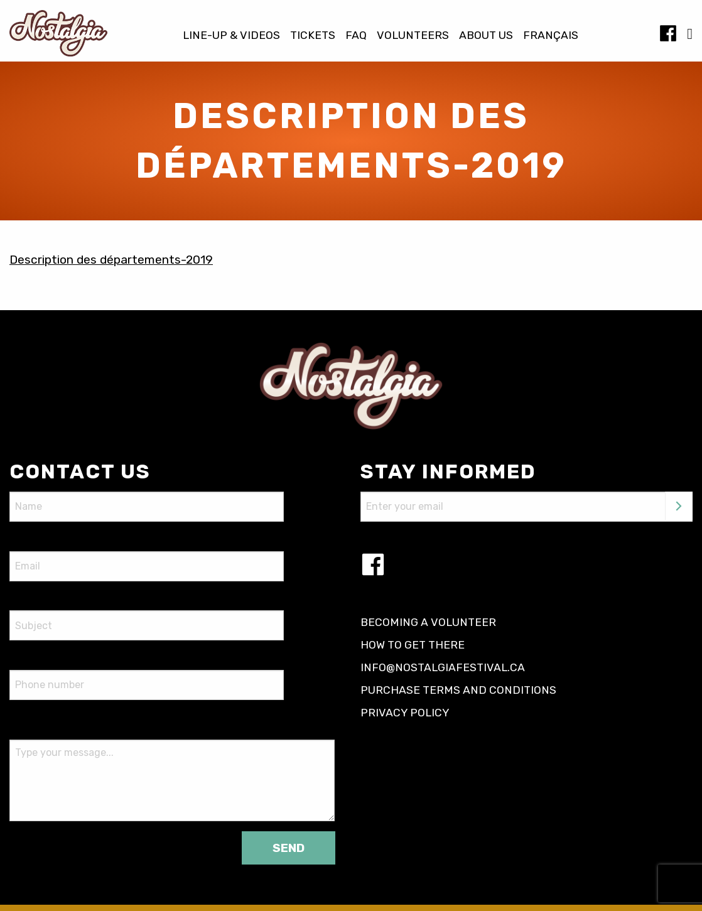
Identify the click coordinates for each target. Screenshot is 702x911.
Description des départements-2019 (111, 259)
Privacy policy (405, 712)
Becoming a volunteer (428, 622)
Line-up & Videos (231, 35)
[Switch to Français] (550, 35)
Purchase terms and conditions (458, 690)
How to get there (412, 645)
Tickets (312, 35)
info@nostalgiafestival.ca (442, 667)
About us (486, 35)
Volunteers (413, 35)
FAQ (356, 35)
